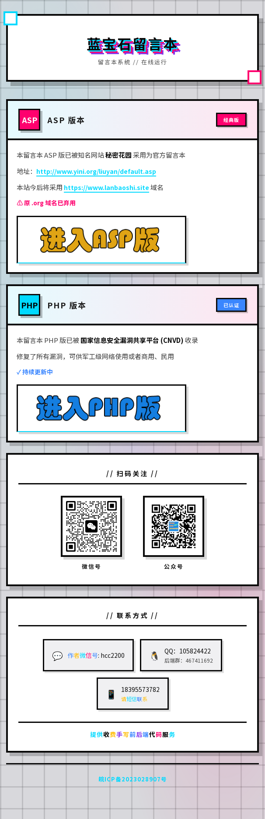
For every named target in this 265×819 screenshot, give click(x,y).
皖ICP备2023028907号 (132, 779)
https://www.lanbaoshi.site (106, 187)
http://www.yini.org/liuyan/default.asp (96, 171)
